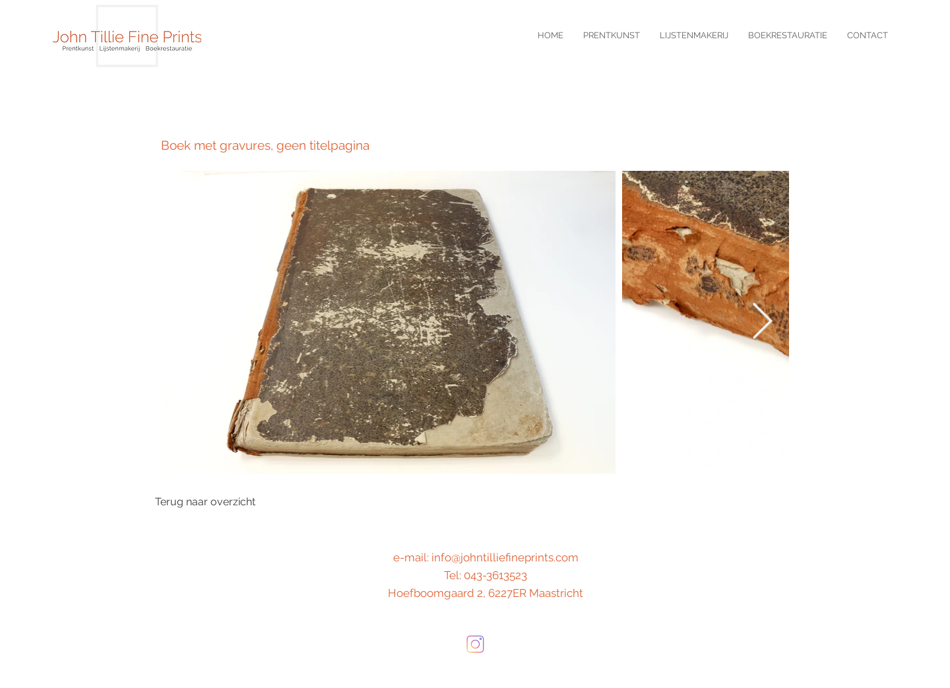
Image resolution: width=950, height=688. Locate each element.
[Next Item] (762, 322)
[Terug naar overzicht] (205, 502)
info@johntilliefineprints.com (505, 557)
